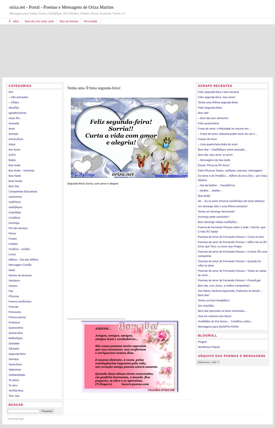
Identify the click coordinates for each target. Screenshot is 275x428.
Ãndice (14, 21)
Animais (13, 133)
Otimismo (14, 280)
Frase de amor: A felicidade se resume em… (224, 128)
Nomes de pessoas (20, 275)
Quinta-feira (16, 332)
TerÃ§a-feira (16, 390)
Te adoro (14, 380)
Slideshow (15, 369)
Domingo (14, 222)
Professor (14, 322)
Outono (13, 285)
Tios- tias (14, 395)
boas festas (16, 180)
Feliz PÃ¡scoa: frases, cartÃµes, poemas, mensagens (230, 170)
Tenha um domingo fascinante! (216, 211)
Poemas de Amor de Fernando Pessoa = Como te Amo (231, 236)
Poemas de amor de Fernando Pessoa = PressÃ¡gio (229, 280)
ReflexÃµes (16, 338)
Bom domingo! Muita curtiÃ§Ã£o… (218, 221)
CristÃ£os (14, 217)
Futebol (13, 243)
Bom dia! (203, 112)
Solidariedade (17, 374)
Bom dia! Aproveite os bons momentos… (222, 310)
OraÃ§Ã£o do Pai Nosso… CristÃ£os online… (225, 321)
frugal (21, 419)
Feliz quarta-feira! (208, 123)
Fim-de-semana (18, 228)
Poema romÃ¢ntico (20, 301)
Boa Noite (15, 165)
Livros (12, 254)
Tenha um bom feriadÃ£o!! (214, 300)
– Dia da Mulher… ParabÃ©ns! (216, 185)
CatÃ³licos (15, 201)
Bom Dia (14, 186)
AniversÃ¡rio (16, 139)
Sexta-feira (15, 364)
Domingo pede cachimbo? (213, 216)
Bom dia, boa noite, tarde (39, 21)
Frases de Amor (207, 139)
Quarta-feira (16, 327)
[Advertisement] (137, 50)
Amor (12, 128)
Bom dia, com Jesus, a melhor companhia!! (224, 285)
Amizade (14, 123)
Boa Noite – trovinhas (21, 170)
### (11, 91)
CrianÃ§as (15, 212)
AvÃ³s (12, 154)
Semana (14, 359)
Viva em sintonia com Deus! (215, 316)
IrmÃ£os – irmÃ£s (19, 249)
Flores (12, 233)
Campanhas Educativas (23, 191)
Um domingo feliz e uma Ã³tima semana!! (223, 206)
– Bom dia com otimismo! (213, 118)
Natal (12, 270)
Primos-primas (17, 317)
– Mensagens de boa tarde (214, 160)
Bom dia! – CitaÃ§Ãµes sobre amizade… (222, 149)
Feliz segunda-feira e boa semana (218, 91)
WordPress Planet (209, 347)
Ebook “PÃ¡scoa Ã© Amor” (214, 165)
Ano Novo (15, 149)
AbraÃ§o (14, 107)
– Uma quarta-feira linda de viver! (218, 144)
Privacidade (91, 21)
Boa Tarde (15, 175)
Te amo (13, 385)
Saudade (14, 343)
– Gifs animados (18, 97)
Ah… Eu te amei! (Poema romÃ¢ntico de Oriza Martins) (231, 201)
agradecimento (18, 112)
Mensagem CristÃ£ (20, 264)
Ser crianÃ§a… (207, 305)
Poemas (14, 306)
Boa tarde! (204, 195)
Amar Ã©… (15, 118)
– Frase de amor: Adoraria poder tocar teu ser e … (228, 133)
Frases (13, 238)
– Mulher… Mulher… (210, 190)
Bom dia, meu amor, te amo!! (215, 154)
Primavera (15, 311)
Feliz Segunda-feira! (210, 107)
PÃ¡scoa (14, 296)
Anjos (12, 144)
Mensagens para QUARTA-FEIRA (218, 326)
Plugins (202, 341)
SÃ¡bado (14, 348)
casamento (15, 196)
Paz (11, 290)
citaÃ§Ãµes (15, 207)
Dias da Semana (69, 21)
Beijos (12, 160)
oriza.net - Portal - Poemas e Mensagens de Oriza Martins (62, 7)
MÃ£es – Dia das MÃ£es (23, 259)
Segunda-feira (17, 353)
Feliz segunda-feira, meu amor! (217, 97)
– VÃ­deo (14, 102)
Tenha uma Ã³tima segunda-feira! (218, 102)
